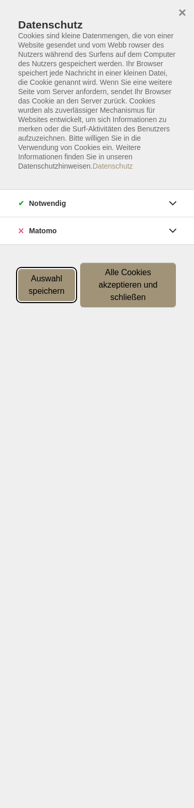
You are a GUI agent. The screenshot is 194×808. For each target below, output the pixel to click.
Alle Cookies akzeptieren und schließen (128, 285)
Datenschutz (113, 166)
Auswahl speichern (46, 284)
